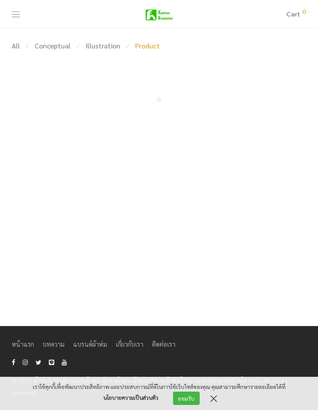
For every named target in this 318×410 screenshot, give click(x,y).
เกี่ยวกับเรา (129, 344)
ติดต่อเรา (163, 344)
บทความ (53, 344)
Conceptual (53, 45)
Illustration (103, 45)
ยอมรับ (186, 398)
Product (147, 45)
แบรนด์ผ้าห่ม (90, 344)
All (16, 45)
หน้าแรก (23, 344)
